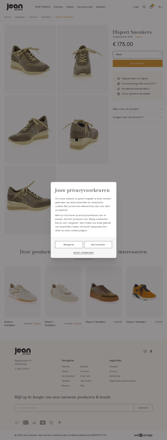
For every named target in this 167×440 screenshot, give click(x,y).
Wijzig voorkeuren (84, 253)
